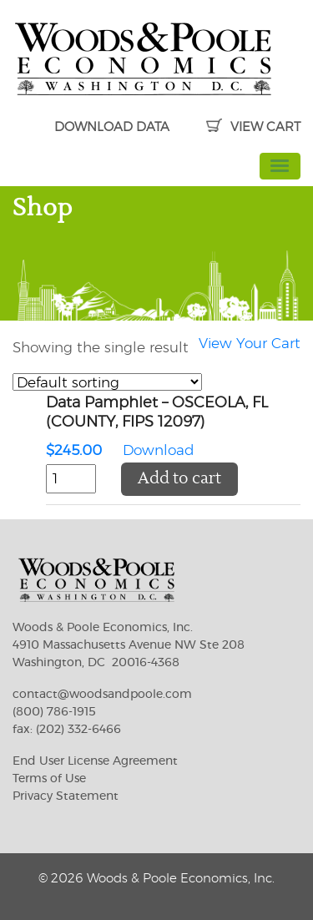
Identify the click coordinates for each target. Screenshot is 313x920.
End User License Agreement (95, 761)
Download (173, 428)
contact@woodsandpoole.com (102, 694)
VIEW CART (253, 127)
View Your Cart (249, 343)
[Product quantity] (71, 479)
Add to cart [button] (179, 478)
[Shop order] (107, 382)
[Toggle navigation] (280, 166)
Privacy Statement (66, 796)
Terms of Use (49, 779)
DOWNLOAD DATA (111, 127)
